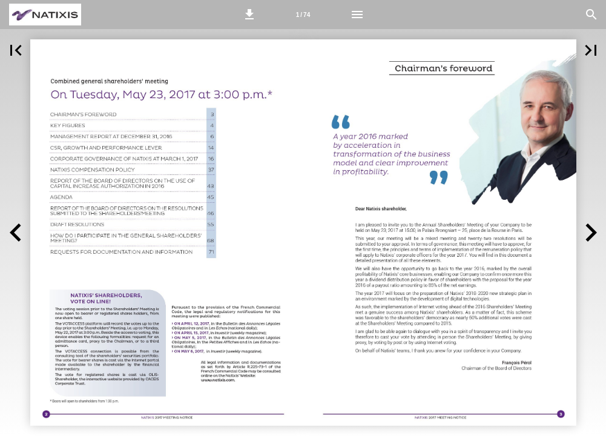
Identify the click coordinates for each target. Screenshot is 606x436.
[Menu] (357, 14)
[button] (249, 14)
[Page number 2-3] (303, 14)
